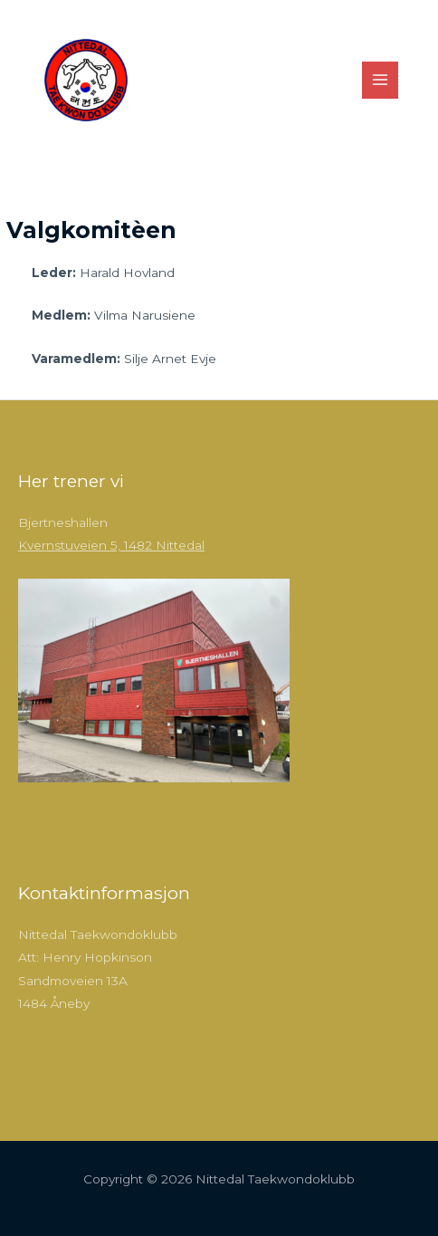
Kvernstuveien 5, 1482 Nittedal (111, 545)
